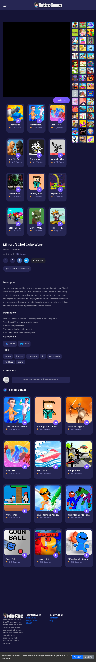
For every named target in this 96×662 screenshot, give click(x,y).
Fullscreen (61, 100)
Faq (51, 620)
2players (19, 356)
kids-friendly (54, 356)
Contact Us (54, 618)
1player (8, 356)
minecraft (32, 356)
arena (20, 362)
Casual (10, 343)
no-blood (9, 362)
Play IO (29, 623)
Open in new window (17, 268)
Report (38, 260)
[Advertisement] (48, 15)
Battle (24, 343)
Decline (88, 656)
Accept (77, 656)
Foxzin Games (32, 618)
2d (43, 356)
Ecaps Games (32, 620)
